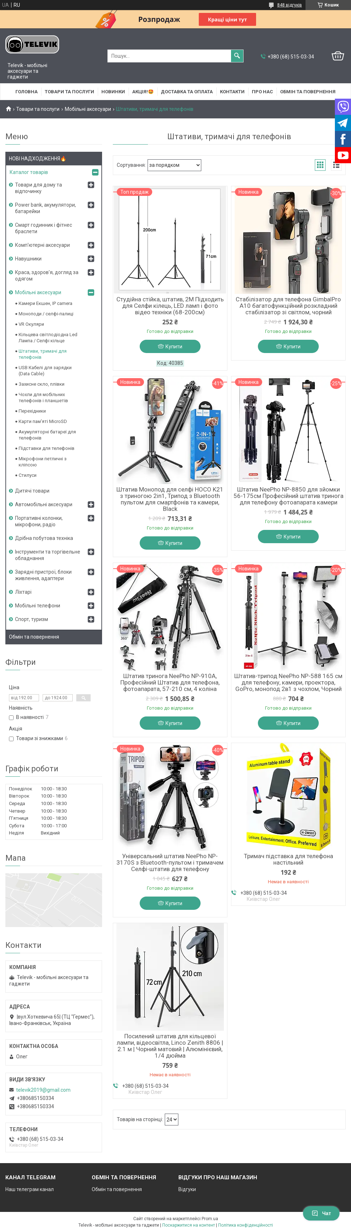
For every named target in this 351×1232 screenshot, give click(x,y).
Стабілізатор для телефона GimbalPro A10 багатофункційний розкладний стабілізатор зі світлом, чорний (288, 305)
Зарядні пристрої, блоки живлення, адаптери (43, 575)
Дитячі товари (32, 491)
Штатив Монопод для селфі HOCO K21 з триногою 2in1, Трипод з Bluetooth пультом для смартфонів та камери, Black (169, 499)
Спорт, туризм (31, 619)
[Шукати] (237, 56)
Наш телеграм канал (29, 1189)
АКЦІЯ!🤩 (143, 91)
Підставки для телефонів (46, 448)
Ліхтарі (23, 592)
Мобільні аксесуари (88, 109)
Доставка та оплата (187, 91)
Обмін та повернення (308, 91)
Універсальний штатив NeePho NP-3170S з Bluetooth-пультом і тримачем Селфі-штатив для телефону (169, 862)
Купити (173, 346)
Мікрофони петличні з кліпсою (43, 461)
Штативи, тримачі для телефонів (43, 354)
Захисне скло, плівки (41, 384)
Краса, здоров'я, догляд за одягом (46, 275)
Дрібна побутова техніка (44, 538)
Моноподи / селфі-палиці (46, 313)
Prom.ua (210, 1218)
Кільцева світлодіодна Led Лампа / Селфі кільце (48, 337)
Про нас (262, 91)
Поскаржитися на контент (188, 1225)
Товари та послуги (69, 91)
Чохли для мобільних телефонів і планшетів (43, 397)
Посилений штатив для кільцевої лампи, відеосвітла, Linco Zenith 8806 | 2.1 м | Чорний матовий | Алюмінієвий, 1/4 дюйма (170, 1046)
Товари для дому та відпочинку (38, 188)
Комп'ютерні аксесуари (42, 245)
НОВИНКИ (113, 91)
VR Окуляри (31, 324)
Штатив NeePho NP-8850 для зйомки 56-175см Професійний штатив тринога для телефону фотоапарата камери (288, 496)
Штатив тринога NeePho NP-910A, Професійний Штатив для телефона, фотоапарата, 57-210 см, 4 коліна (170, 682)
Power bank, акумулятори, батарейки (45, 208)
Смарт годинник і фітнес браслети (43, 228)
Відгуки (187, 1189)
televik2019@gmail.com (43, 1090)
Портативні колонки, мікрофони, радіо (39, 521)
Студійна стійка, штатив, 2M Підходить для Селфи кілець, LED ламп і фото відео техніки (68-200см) (170, 305)
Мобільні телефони (37, 605)
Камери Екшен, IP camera (45, 303)
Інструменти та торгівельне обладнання (47, 555)
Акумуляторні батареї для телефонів (47, 435)
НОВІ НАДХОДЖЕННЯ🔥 (37, 158)
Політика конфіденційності (245, 1225)
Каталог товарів (29, 172)
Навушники (28, 259)
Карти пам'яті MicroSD (43, 421)
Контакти (232, 91)
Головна (26, 91)
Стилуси (28, 475)
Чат (321, 1213)
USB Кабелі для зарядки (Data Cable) (45, 370)
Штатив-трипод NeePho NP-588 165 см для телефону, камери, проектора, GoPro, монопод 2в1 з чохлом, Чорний (288, 682)
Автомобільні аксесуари (43, 504)
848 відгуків (289, 5)
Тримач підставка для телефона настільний (288, 859)
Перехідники (32, 411)
